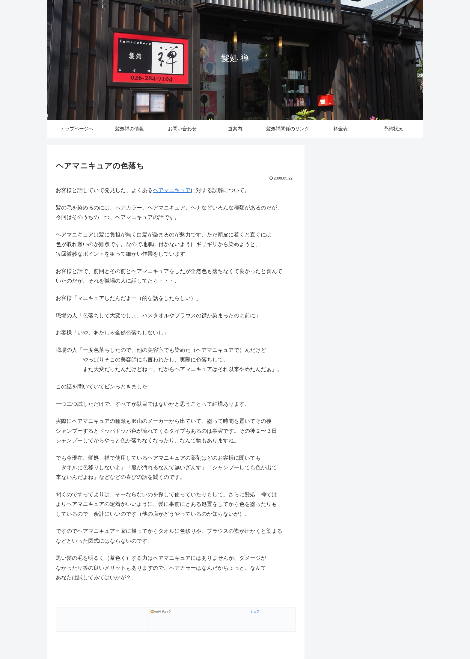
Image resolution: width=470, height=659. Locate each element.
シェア (255, 611)
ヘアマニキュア (172, 190)
